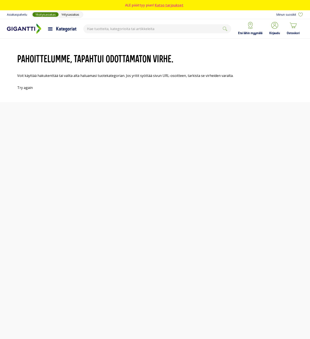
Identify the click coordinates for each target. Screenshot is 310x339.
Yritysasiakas (70, 14)
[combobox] (157, 28)
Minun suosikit (289, 14)
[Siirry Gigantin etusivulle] (24, 29)
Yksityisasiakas (45, 14)
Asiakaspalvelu (17, 14)
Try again (25, 87)
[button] (274, 29)
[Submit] (225, 28)
